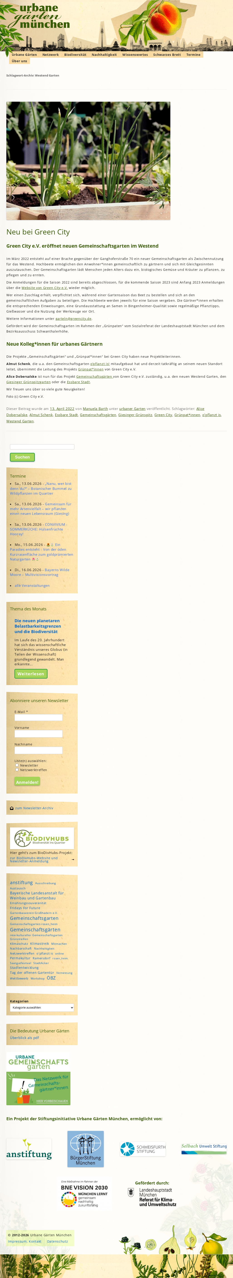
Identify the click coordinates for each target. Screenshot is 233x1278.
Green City (163, 414)
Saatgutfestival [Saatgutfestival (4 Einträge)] (20, 963)
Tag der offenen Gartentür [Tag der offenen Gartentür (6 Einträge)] (32, 972)
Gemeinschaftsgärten (94, 376)
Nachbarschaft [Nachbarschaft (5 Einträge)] (21, 948)
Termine (193, 54)
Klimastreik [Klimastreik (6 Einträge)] (39, 943)
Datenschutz (57, 1241)
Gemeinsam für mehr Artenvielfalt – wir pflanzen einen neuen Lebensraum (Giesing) (41, 509)
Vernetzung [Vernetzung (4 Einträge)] (64, 973)
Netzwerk (50, 54)
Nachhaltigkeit (104, 54)
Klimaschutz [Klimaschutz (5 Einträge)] (19, 944)
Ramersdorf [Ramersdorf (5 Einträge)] (41, 958)
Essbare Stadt (78, 382)
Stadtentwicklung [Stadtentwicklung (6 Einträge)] (24, 967)
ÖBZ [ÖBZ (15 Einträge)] (51, 978)
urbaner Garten (132, 408)
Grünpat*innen (91, 369)
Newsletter (26, 765)
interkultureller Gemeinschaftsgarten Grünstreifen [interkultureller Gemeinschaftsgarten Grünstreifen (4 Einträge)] (36, 937)
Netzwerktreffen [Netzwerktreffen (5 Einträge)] (22, 953)
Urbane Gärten (24, 54)
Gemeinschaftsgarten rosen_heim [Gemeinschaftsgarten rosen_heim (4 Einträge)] (34, 924)
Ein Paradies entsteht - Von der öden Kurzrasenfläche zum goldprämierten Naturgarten (41, 551)
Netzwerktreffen (31, 770)
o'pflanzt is (211, 414)
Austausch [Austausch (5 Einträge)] (17, 888)
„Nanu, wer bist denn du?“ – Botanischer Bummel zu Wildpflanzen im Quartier (41, 488)
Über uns (19, 61)
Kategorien (19, 1001)
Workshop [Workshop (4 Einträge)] (38, 978)
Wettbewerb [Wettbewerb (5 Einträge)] (19, 978)
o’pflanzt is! (100, 364)
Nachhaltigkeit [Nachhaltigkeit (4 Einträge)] (44, 948)
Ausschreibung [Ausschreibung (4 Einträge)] (45, 883)
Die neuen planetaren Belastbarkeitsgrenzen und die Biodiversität (38, 626)
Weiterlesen (30, 673)
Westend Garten (20, 421)
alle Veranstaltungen (32, 585)
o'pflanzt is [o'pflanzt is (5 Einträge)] (45, 953)
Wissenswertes (135, 54)
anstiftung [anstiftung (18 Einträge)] (21, 882)
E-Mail (21, 712)
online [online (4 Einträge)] (59, 953)
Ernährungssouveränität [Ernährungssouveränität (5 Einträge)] (28, 903)
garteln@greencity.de (74, 318)
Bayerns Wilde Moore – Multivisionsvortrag (39, 572)
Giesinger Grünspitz (135, 414)
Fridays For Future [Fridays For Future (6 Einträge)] (25, 908)
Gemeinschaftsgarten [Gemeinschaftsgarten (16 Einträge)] (34, 918)
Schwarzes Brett (167, 54)
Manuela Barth (95, 408)
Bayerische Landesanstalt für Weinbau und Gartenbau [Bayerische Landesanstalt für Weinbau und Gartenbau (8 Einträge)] (37, 896)
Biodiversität (75, 54)
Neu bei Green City (38, 232)
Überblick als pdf (24, 1037)
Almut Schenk (41, 414)
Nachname (23, 744)
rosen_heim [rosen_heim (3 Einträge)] (60, 958)
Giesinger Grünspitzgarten (28, 382)
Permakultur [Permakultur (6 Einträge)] (20, 958)
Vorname (22, 727)
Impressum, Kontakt (25, 1241)
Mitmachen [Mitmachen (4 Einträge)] (59, 944)
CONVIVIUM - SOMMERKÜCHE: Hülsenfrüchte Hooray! (38, 529)
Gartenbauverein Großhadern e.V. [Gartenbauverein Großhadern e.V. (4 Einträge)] (34, 913)
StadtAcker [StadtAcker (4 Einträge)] (41, 963)
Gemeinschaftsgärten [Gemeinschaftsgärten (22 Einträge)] (35, 929)
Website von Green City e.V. (45, 288)
